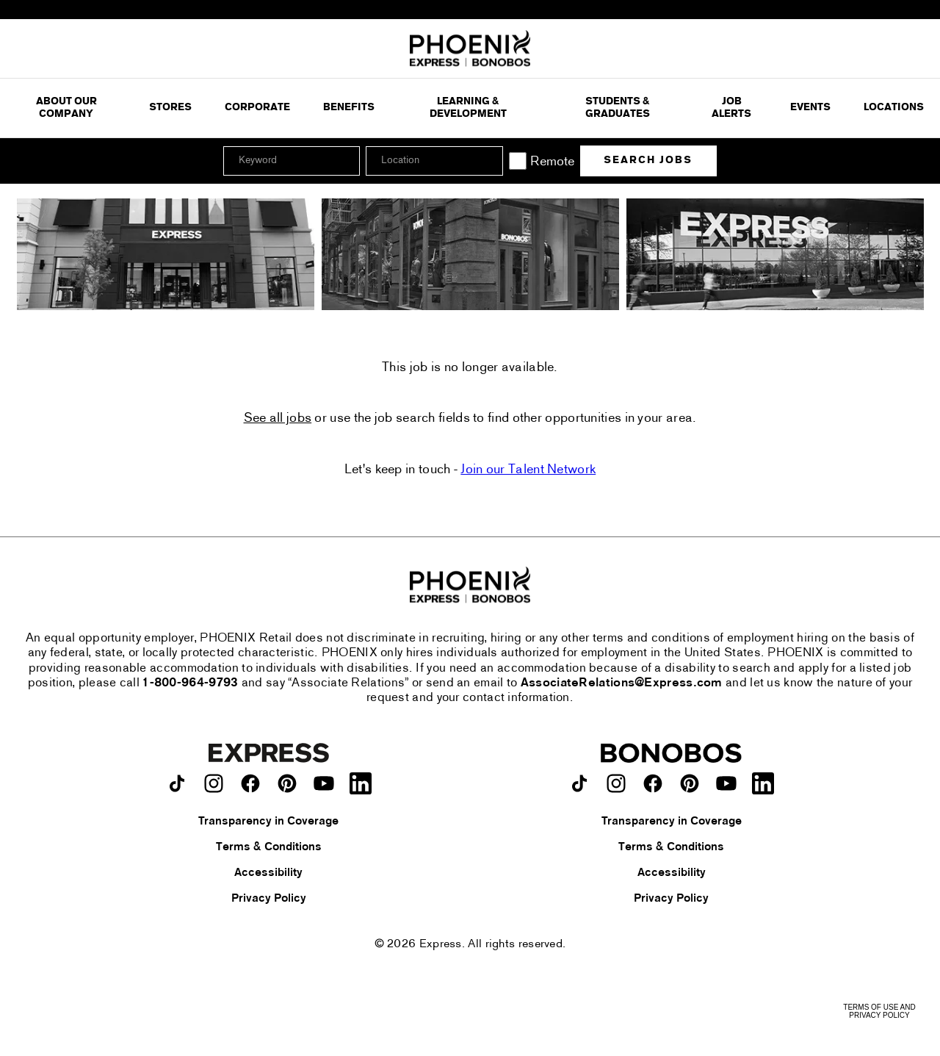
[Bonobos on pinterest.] (689, 783)
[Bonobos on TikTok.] (579, 783)
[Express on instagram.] (213, 783)
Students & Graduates (617, 108)
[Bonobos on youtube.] (726, 783)
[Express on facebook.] (250, 783)
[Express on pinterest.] (287, 783)
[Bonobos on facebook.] (653, 783)
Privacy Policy (268, 899)
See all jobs (278, 419)
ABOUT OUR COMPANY (66, 108)
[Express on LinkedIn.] (360, 783)
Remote (552, 162)
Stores (170, 107)
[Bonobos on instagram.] (616, 783)
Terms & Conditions (269, 847)
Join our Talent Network (528, 470)
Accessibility (268, 873)
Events (810, 107)
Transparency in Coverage (268, 821)
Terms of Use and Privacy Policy (879, 1011)
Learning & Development (468, 108)
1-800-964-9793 (190, 683)
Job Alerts (731, 108)
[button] (490, 161)
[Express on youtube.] (324, 783)
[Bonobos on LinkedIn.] (763, 783)
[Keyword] (291, 161)
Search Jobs (648, 160)
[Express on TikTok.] (177, 783)
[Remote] (518, 161)
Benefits (349, 107)
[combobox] (434, 161)
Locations (894, 107)
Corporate (257, 107)
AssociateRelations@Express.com (622, 683)
